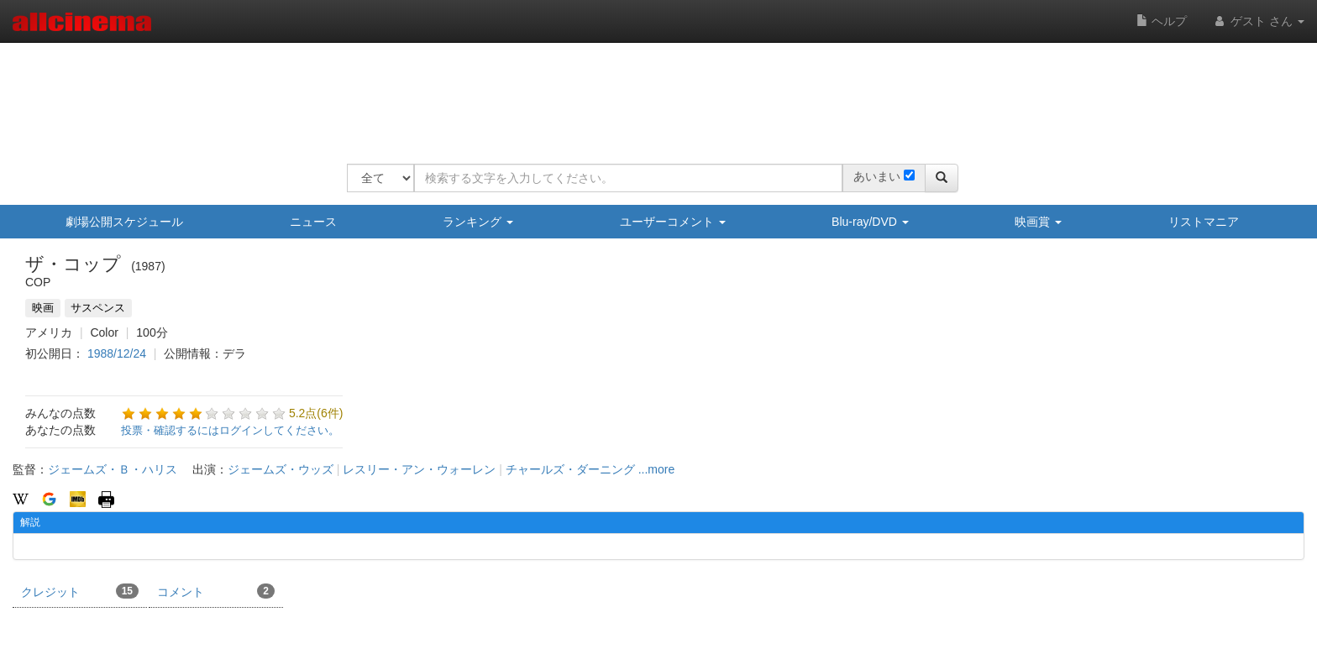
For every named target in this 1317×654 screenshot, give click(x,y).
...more (656, 469)
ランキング (478, 221)
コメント (216, 591)
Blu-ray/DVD (870, 221)
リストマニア (1203, 221)
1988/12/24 (116, 353)
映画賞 (1038, 221)
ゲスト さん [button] (1258, 21)
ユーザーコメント (673, 221)
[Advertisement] (652, 92)
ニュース (313, 221)
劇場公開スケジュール (124, 221)
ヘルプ (1161, 21)
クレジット (80, 591)
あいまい (876, 176)
